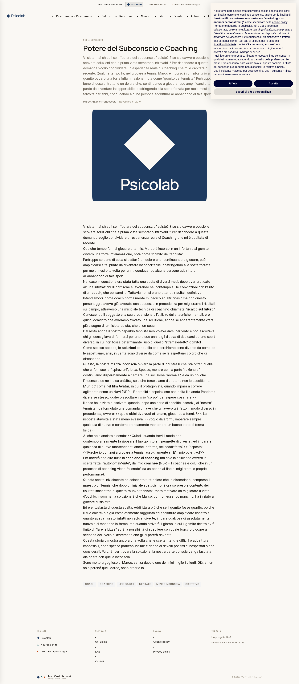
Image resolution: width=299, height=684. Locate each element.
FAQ (97, 651)
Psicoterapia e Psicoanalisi (74, 16)
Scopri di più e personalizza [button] (253, 673)
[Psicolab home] (20, 16)
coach (89, 584)
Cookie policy (161, 641)
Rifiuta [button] (233, 665)
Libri (161, 16)
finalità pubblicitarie (225, 626)
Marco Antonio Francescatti (99, 101)
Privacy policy (161, 651)
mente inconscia (168, 584)
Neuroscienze (156, 4)
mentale (145, 584)
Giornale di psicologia (52, 651)
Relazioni (125, 16)
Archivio (213, 16)
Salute (106, 16)
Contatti (99, 661)
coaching (106, 584)
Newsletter (283, 15)
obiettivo (192, 584)
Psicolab (44, 638)
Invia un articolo (254, 15)
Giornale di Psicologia (186, 4)
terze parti (273, 607)
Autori (195, 16)
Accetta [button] (273, 665)
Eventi (178, 16)
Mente (145, 16)
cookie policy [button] (279, 603)
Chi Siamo (101, 641)
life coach (126, 584)
